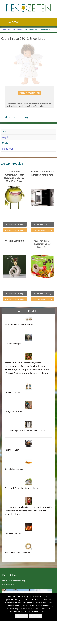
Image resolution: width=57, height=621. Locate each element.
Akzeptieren (21, 616)
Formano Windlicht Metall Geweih (20, 324)
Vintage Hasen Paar (13, 392)
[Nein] (53, 606)
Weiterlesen (36, 616)
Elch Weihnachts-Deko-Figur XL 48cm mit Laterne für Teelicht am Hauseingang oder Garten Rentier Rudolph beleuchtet (28, 511)
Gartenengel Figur (13, 343)
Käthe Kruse (17, 29)
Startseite (6, 29)
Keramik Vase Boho (14, 240)
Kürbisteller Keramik (14, 469)
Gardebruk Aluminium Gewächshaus (21, 488)
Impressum (8, 584)
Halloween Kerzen (13, 533)
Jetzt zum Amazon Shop (29, 93)
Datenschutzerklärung (13, 580)
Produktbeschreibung (14, 224)
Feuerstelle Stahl (12, 450)
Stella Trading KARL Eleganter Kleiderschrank (25, 430)
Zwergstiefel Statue (13, 411)
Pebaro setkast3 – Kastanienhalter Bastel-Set (42, 243)
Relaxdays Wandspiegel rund (18, 552)
